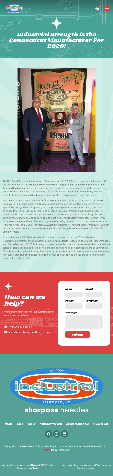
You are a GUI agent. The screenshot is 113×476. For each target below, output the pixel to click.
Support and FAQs (77, 424)
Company (91, 301)
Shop (20, 424)
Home (8, 424)
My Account (100, 424)
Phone (69, 301)
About (31, 424)
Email (89, 289)
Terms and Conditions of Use (87, 465)
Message (71, 313)
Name (68, 289)
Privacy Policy (66, 465)
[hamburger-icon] (107, 8)
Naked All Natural (51, 424)
